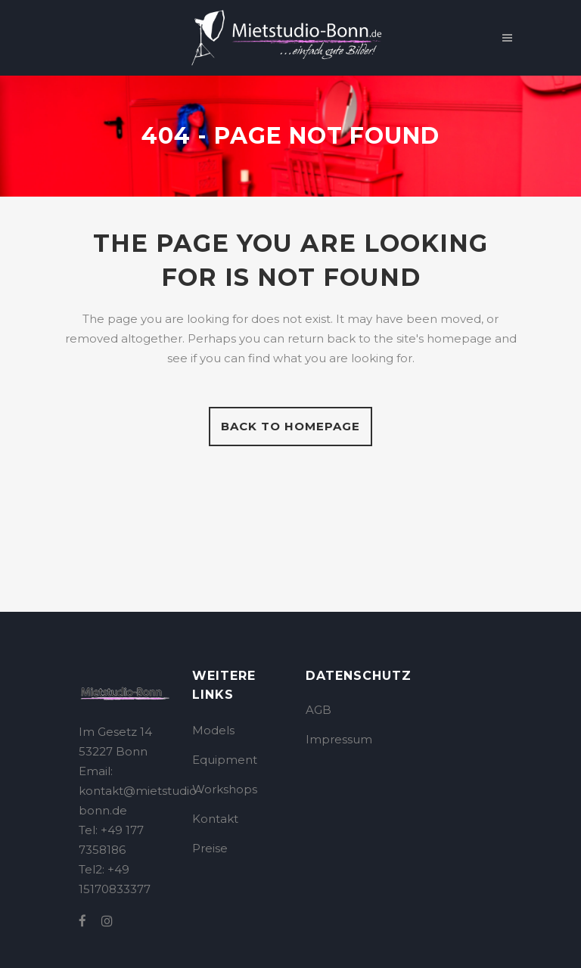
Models (213, 730)
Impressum (339, 739)
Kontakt (215, 818)
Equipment (224, 759)
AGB (318, 710)
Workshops (224, 789)
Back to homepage (290, 426)
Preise (210, 848)
